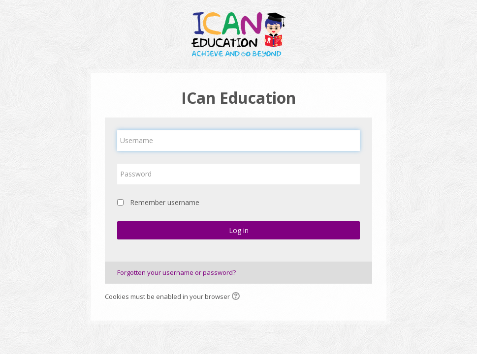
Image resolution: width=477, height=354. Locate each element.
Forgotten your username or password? (176, 272)
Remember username (164, 202)
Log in (239, 230)
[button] (237, 297)
